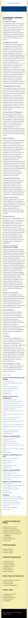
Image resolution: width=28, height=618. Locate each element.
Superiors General (7, 460)
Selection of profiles (7, 462)
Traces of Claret (7, 537)
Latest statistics (6, 509)
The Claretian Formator (9, 538)
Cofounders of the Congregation (11, 458)
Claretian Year (7, 540)
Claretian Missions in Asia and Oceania (12, 475)
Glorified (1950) (6, 392)
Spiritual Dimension (8, 571)
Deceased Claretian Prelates (10, 465)
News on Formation (8, 582)
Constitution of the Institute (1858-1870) (12, 401)
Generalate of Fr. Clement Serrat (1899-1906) (14, 405)
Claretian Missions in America (10, 473)
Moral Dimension (8, 568)
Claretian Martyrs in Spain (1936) (11, 443)
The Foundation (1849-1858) (9, 400)
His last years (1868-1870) (9, 390)
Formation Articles (8, 552)
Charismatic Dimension (9, 564)
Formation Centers (8, 583)
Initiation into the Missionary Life (12, 530)
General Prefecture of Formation (12, 580)
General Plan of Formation (10, 527)
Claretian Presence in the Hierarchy (11, 502)
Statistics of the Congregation (10, 507)
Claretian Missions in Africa (9, 472)
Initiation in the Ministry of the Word (13, 532)
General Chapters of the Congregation (12, 497)
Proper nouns (6, 463)
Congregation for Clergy (9, 594)
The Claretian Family (8, 483)
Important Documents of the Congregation (13, 498)
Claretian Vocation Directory (11, 528)
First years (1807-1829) (8, 381)
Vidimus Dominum (8, 599)
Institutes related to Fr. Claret (10, 487)
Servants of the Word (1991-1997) (11, 430)
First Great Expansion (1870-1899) (11, 403)
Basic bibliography (7, 452)
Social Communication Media (10, 500)
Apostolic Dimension (9, 563)
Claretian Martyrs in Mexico (9, 441)
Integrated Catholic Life (9, 597)
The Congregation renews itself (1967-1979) (13, 424)
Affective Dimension (9, 561)
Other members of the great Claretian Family (14, 485)
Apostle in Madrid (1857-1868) (10, 388)
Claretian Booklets (8, 549)
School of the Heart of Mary (10, 585)
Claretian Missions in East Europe (11, 477)
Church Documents (8, 551)
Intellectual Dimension (9, 566)
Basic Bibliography (7, 393)
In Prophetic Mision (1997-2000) (10, 431)
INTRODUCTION (6, 375)
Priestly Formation (8, 595)
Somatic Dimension (8, 570)
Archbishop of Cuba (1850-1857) (10, 386)
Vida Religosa (7, 601)
